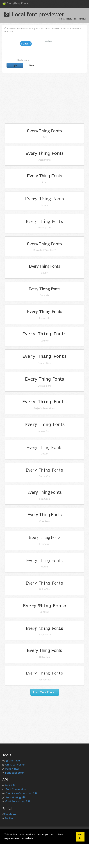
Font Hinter (12, 768)
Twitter (9, 818)
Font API (10, 785)
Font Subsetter (14, 772)
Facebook (10, 814)
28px (26, 43)
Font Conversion (16, 789)
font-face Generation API (21, 793)
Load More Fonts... (44, 692)
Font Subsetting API (17, 801)
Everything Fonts (15, 2)
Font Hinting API (16, 797)
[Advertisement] (44, 99)
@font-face (13, 760)
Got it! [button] (80, 836)
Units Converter (15, 764)
